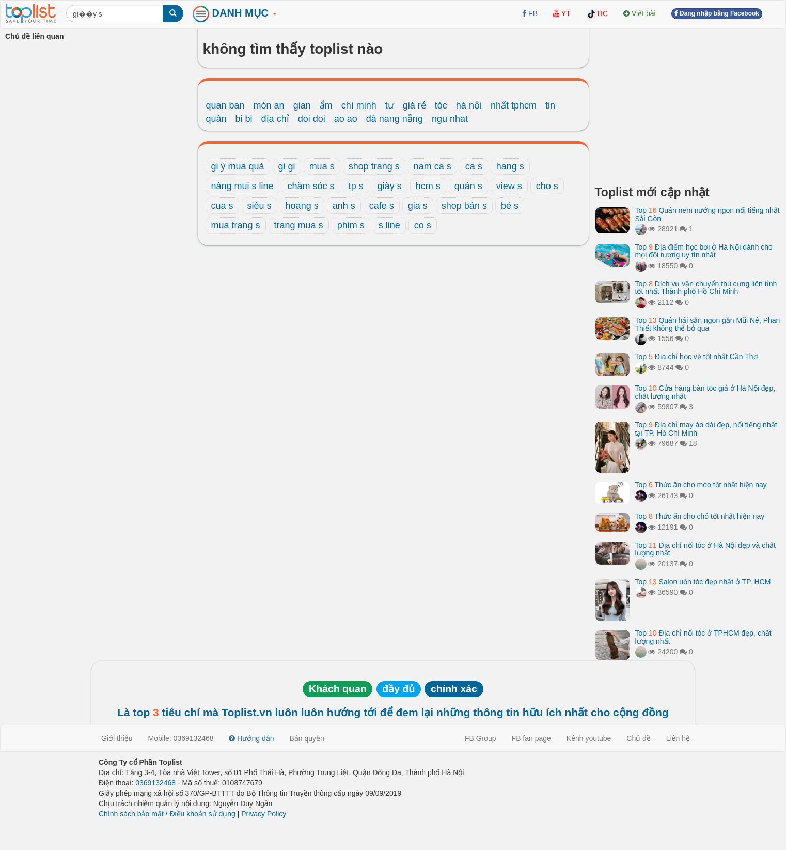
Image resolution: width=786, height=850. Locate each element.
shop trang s (374, 166)
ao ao (345, 119)
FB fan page (531, 738)
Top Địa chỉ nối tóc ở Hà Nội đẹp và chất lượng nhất (705, 549)
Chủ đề (638, 738)
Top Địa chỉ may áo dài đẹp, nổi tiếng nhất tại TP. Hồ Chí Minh (706, 429)
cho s (547, 186)
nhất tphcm (514, 105)
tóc (441, 105)
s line (389, 225)
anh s (344, 205)
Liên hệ (678, 738)
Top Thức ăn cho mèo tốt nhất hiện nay (701, 485)
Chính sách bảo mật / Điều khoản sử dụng (167, 814)
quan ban (225, 105)
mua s (322, 166)
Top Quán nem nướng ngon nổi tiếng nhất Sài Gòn (707, 214)
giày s (390, 186)
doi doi (311, 119)
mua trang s (235, 225)
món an (269, 105)
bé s (509, 205)
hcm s (428, 186)
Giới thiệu (117, 738)
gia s (418, 205)
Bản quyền (307, 738)
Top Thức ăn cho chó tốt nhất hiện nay (700, 516)
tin (550, 105)
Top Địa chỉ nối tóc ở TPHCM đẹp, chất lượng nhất (703, 637)
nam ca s (432, 166)
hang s (510, 166)
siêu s (259, 205)
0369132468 (155, 783)
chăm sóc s (311, 186)
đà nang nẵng (394, 119)
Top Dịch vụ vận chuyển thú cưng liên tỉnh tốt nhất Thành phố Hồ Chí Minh (706, 288)
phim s (351, 225)
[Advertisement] (688, 103)
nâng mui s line (242, 186)
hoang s (302, 205)
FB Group (480, 738)
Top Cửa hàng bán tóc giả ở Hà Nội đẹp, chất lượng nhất (705, 392)
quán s (468, 186)
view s (509, 186)
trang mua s (298, 225)
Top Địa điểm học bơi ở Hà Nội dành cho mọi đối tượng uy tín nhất (704, 251)
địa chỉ (275, 119)
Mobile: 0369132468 (181, 738)
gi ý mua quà (237, 166)
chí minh (358, 105)
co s (422, 225)
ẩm (326, 105)
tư (389, 105)
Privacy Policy (263, 814)
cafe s (381, 205)
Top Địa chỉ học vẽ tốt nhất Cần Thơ (696, 356)
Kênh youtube (589, 738)
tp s (356, 186)
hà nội (469, 105)
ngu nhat (450, 119)
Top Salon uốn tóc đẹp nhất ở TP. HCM (703, 582)
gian (302, 105)
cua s (222, 205)
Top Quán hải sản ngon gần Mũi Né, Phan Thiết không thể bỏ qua (707, 324)
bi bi (244, 119)
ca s (473, 166)
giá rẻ (414, 105)
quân (216, 119)
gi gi (286, 166)
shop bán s (464, 205)
